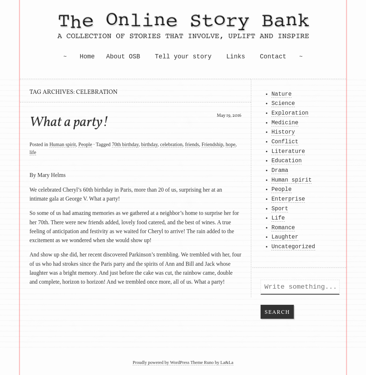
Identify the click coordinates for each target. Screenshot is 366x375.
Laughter (284, 237)
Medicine (284, 123)
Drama (279, 170)
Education (286, 161)
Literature (288, 151)
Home (87, 56)
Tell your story (183, 56)
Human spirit (62, 144)
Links (235, 56)
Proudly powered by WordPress (161, 362)
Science (283, 103)
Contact (273, 56)
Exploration (289, 113)
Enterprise (288, 199)
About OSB (123, 56)
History (283, 132)
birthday (149, 144)
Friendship (212, 144)
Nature (281, 94)
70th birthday (125, 144)
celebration (171, 144)
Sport (279, 209)
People (85, 144)
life (33, 152)
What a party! (69, 122)
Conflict (284, 142)
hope (230, 144)
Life (278, 218)
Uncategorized (293, 247)
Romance (283, 228)
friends (192, 144)
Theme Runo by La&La (212, 362)
